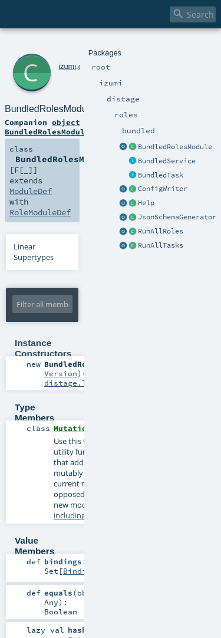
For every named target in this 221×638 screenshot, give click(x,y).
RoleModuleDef (40, 212)
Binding (79, 570)
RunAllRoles (160, 231)
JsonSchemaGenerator (177, 217)
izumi (67, 66)
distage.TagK (72, 382)
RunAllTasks (160, 245)
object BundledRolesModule (47, 126)
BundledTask (160, 175)
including (69, 515)
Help (146, 203)
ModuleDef (30, 191)
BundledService (167, 161)
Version (60, 373)
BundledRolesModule (175, 147)
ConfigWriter (162, 189)
